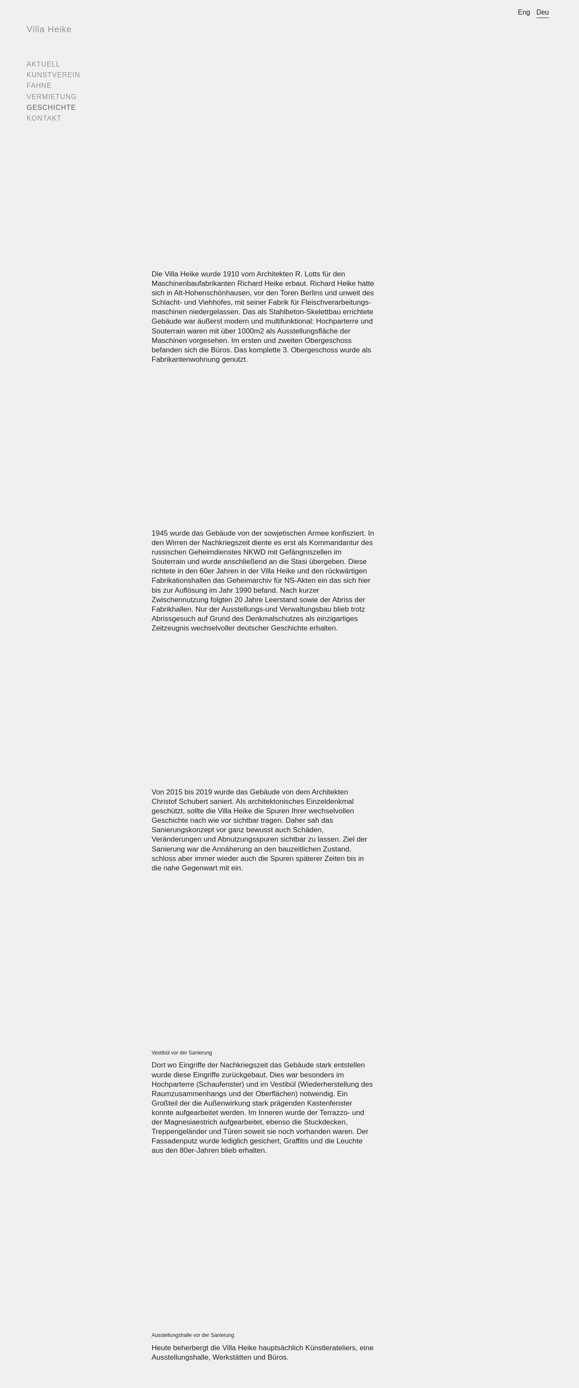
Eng (524, 12)
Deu (542, 12)
